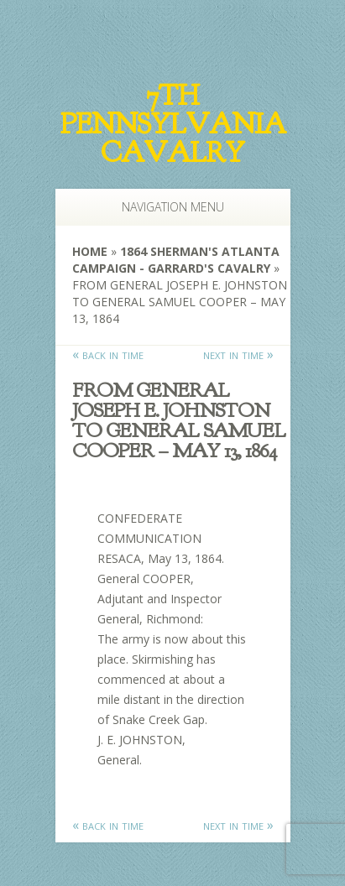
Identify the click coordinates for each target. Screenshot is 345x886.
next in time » (238, 354)
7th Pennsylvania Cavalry (172, 124)
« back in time (108, 354)
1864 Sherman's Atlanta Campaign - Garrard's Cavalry (176, 259)
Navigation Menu (164, 207)
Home (89, 251)
